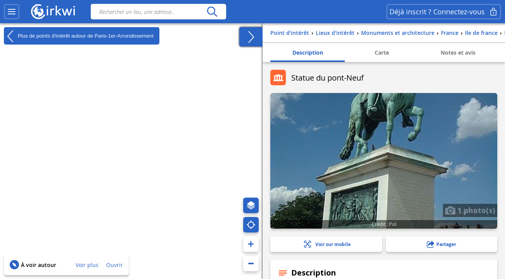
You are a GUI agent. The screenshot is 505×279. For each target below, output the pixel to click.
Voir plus (87, 265)
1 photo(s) (470, 210)
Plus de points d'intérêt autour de (79, 36)
